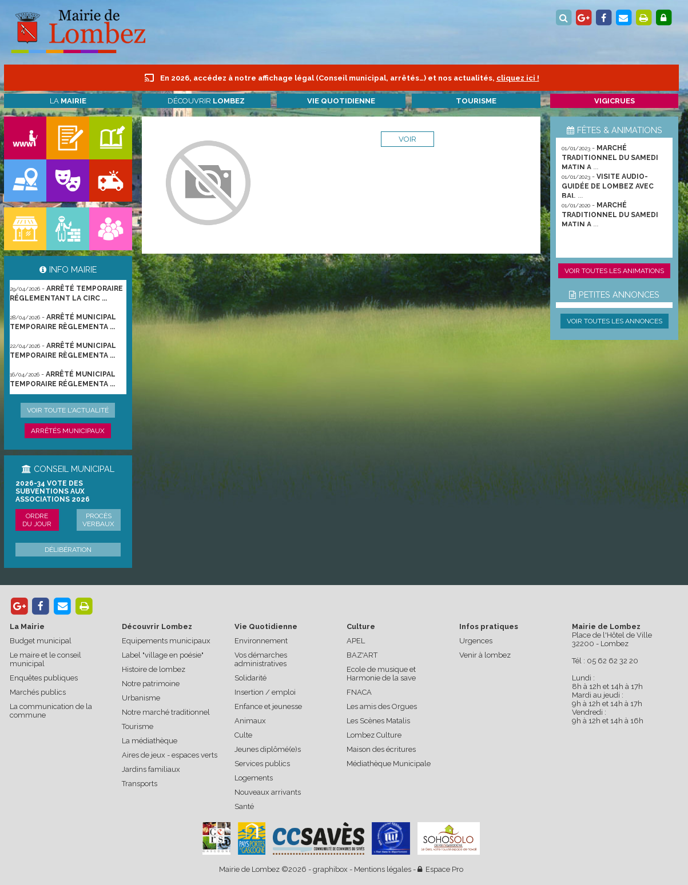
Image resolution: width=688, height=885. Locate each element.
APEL (356, 640)
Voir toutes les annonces (614, 321)
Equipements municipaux (166, 640)
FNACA (359, 692)
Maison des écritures (381, 749)
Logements (253, 778)
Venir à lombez (485, 655)
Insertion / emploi (265, 692)
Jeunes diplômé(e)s (267, 749)
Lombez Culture (374, 735)
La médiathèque (149, 740)
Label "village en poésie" (163, 655)
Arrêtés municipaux (68, 431)
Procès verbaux (98, 520)
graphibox (330, 869)
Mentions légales (382, 869)
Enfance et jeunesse (268, 706)
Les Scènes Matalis (378, 720)
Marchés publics (38, 692)
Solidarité (250, 678)
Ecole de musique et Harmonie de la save (381, 673)
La (68, 101)
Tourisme (137, 726)
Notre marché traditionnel (166, 712)
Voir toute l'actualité (68, 410)
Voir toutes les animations (614, 271)
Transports (139, 783)
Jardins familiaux (151, 769)
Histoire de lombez (153, 669)
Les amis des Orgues (382, 706)
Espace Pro (440, 869)
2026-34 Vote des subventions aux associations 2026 (52, 491)
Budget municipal (40, 640)
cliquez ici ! (517, 78)
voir (407, 139)
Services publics (262, 763)
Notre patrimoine (151, 683)
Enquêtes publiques (44, 678)
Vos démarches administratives (260, 659)
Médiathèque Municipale (389, 763)
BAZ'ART (362, 655)
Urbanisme (141, 698)
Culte (243, 735)
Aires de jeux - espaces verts (169, 755)
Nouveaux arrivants (267, 792)
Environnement (261, 640)
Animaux (250, 720)
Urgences (475, 640)
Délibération (68, 550)
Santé (244, 806)
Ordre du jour (36, 520)
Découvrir (206, 101)
